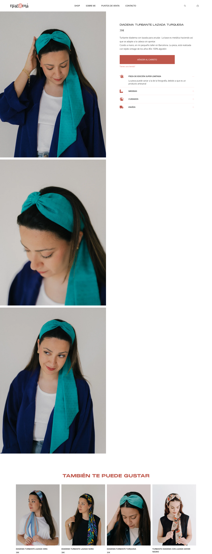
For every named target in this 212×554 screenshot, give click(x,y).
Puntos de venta (110, 5)
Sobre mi (90, 5)
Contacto (130, 5)
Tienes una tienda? (127, 66)
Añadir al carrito (147, 59)
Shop (77, 5)
